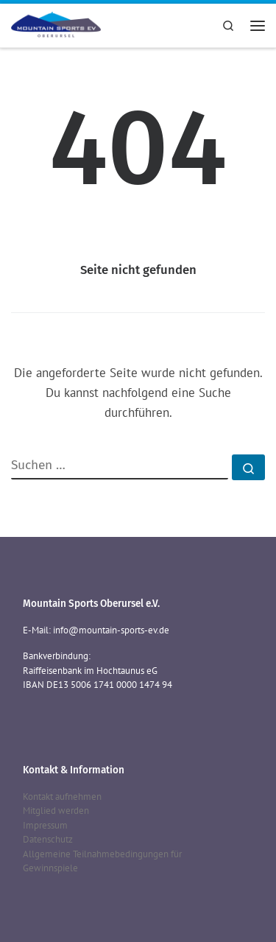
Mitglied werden (56, 810)
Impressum (45, 825)
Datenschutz (48, 839)
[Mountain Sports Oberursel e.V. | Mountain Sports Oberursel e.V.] (56, 23)
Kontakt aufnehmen (62, 796)
